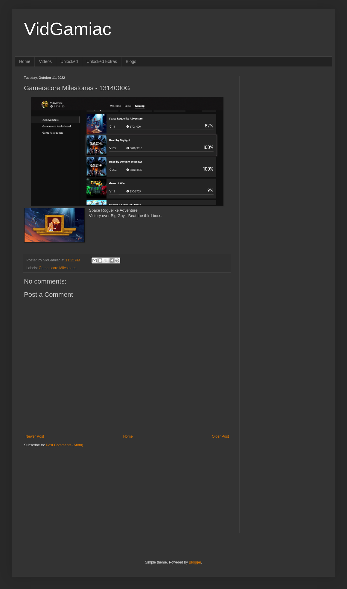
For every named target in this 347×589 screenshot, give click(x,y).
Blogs (131, 61)
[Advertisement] (61, 485)
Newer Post (34, 436)
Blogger (195, 562)
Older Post (220, 436)
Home (24, 61)
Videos (45, 61)
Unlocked (69, 61)
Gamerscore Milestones (57, 268)
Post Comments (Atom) (64, 445)
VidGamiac (67, 29)
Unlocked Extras (101, 61)
